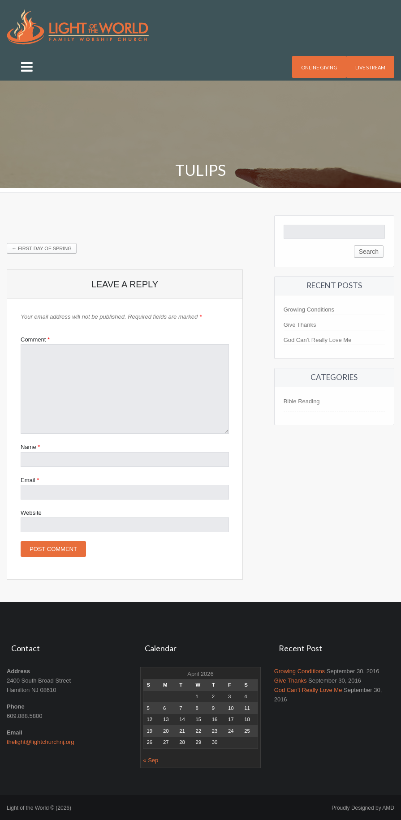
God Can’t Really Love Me (318, 340)
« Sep (150, 760)
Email (30, 480)
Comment (35, 339)
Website (31, 512)
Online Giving (319, 67)
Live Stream (370, 67)
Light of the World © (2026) (39, 808)
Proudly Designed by (363, 808)
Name (30, 447)
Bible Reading (302, 401)
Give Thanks (300, 324)
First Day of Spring (42, 248)
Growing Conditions (309, 309)
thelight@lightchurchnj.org (40, 742)
